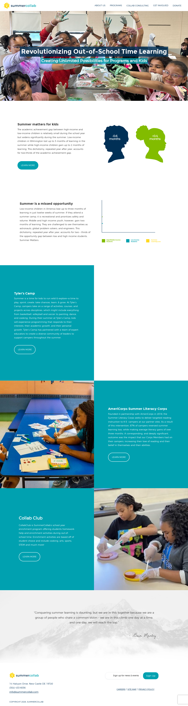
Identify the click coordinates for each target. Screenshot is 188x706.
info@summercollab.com (23, 692)
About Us (100, 5)
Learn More (28, 165)
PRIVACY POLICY (146, 689)
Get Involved (160, 5)
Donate (177, 6)
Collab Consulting (137, 6)
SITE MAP (131, 689)
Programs (116, 5)
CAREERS (121, 689)
